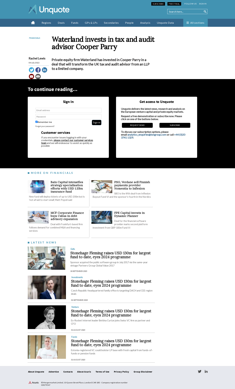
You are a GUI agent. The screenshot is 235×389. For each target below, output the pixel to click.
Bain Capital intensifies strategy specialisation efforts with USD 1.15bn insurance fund (67, 186)
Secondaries (111, 22)
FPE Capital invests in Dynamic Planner (129, 214)
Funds (74, 22)
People (129, 22)
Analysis (145, 22)
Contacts (68, 371)
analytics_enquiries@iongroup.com (146, 134)
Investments (77, 277)
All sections (197, 22)
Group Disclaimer (143, 371)
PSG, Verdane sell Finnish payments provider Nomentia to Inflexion (132, 185)
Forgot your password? (45, 126)
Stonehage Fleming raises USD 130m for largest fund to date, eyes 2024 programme (110, 255)
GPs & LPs (91, 22)
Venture (75, 307)
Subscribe (158, 4)
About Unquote (36, 371)
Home (33, 22)
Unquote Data (165, 22)
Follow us (190, 3)
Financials (34, 38)
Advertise (54, 371)
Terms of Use (102, 371)
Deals (61, 22)
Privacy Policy (121, 371)
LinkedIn (206, 371)
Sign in (202, 3)
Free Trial (174, 4)
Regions (46, 22)
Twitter (200, 371)
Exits (73, 249)
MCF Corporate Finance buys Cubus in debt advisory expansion (67, 216)
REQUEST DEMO (137, 125)
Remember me (43, 122)
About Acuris (84, 371)
